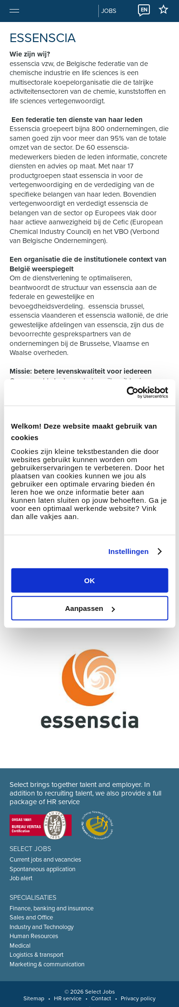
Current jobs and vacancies (45, 859)
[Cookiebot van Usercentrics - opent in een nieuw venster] (127, 392)
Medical (20, 946)
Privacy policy (138, 998)
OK (89, 580)
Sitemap (33, 998)
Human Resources (34, 936)
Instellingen (128, 551)
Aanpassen (90, 608)
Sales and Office (31, 917)
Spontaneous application (42, 869)
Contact (101, 998)
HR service (68, 998)
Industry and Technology (42, 927)
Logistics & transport (36, 955)
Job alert (21, 878)
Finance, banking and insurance (52, 908)
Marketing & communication (47, 964)
